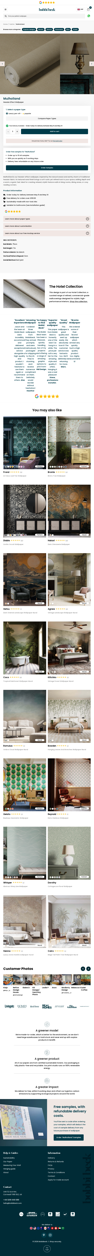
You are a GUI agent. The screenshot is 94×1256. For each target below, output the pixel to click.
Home (5, 24)
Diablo (6, 540)
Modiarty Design (66, 989)
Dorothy (52, 882)
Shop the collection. (79, 301)
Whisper (7, 882)
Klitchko (52, 677)
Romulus (8, 745)
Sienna (6, 951)
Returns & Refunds (56, 1162)
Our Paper (7, 1162)
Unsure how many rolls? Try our (47, 141)
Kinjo (5, 988)
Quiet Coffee (84, 989)
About (6, 1172)
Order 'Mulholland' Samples (68, 1137)
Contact (51, 1176)
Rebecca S (76, 988)
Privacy (51, 1169)
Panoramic (59, 29)
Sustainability (9, 1158)
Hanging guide (9, 1169)
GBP (80, 9)
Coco (6, 677)
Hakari (51, 540)
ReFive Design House (16, 990)
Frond (6, 472)
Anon (54, 988)
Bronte (51, 472)
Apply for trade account (58, 1180)
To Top (47, 1249)
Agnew (51, 608)
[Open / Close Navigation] (5, 9)
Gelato (6, 814)
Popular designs (29, 29)
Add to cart (54, 131)
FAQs (50, 1165)
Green (75, 29)
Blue (68, 29)
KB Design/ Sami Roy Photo (36, 991)
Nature (49, 29)
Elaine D (26, 988)
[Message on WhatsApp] (89, 16)
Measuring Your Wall (12, 1165)
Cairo (51, 951)
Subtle (11, 24)
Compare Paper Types (47, 118)
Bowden (52, 745)
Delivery (51, 1158)
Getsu (6, 608)
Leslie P (45, 988)
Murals (40, 29)
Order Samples (47, 168)
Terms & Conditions (56, 1172)
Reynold (52, 814)
